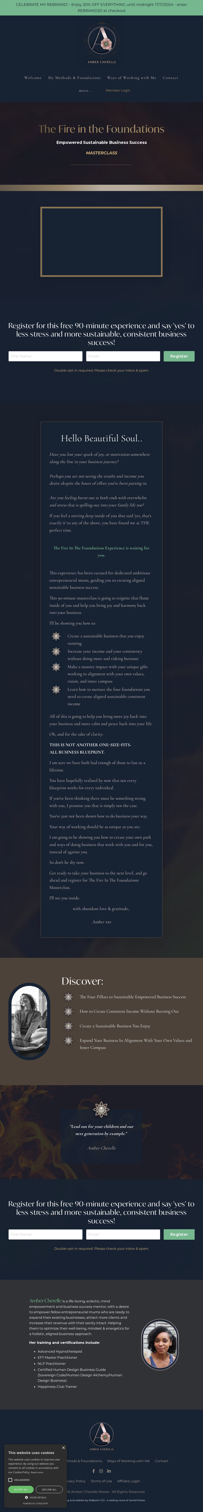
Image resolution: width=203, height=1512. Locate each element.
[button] (35, 1497)
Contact (170, 77)
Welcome (33, 77)
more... (86, 90)
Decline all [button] (49, 1489)
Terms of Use (101, 1481)
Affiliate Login (128, 1481)
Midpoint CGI (97, 1500)
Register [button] (179, 356)
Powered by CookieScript (35, 1503)
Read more (37, 1472)
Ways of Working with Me (132, 77)
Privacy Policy (74, 1481)
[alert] (35, 1476)
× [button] (63, 1448)
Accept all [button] (21, 1489)
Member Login (118, 90)
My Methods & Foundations (74, 77)
